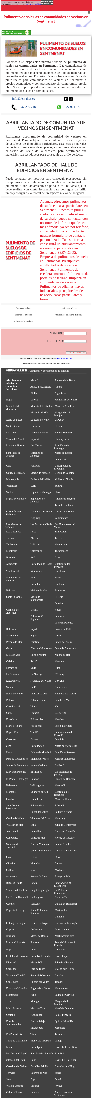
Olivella (10, 863)
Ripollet (34, 439)
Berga (33, 882)
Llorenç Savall (62, 439)
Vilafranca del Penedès (62, 565)
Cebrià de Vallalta (64, 472)
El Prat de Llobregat (17, 778)
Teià (8, 1001)
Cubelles (11, 903)
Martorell (60, 785)
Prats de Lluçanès (15, 942)
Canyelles (35, 831)
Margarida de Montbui (61, 1003)
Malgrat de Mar (38, 590)
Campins (59, 916)
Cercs (33, 949)
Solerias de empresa (23, 315)
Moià (9, 1047)
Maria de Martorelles (66, 745)
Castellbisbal (13, 706)
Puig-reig (35, 517)
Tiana (33, 1034)
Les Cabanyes (13, 531)
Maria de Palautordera (36, 598)
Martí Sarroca (13, 1008)
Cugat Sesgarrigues (40, 890)
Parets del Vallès (63, 641)
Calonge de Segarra (16, 923)
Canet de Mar (37, 837)
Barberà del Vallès (40, 479)
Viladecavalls (13, 571)
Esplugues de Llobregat (37, 500)
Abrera (34, 538)
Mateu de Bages (39, 935)
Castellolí (11, 1014)
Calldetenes (61, 687)
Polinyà (10, 700)
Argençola (11, 563)
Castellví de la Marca (41, 956)
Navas (58, 609)
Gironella (35, 426)
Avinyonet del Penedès (13, 579)
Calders (34, 1092)
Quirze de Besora (15, 472)
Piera (9, 752)
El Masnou (36, 771)
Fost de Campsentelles (13, 1023)
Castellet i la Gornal (41, 511)
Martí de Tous (37, 1008)
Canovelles (12, 837)
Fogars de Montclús (16, 988)
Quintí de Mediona (40, 850)
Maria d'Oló (36, 962)
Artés (57, 557)
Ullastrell (11, 962)
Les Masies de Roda (41, 524)
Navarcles (11, 667)
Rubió (33, 661)
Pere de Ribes (37, 968)
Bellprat (10, 590)
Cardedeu (11, 968)
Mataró (34, 380)
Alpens (58, 386)
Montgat (34, 1001)
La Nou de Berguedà (17, 897)
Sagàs (33, 635)
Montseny (60, 818)
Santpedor (60, 590)
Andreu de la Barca (65, 380)
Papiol (33, 994)
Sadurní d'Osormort (40, 975)
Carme (34, 739)
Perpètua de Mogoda (17, 1053)
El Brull (59, 426)
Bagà (9, 399)
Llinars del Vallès (39, 981)
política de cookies (33, 4)
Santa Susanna (14, 596)
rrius (32, 577)
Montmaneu (61, 988)
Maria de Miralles (64, 406)
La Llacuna (12, 432)
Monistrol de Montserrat (13, 407)
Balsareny (11, 785)
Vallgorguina (37, 785)
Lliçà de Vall (13, 654)
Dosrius (59, 603)
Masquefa (60, 1027)
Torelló (34, 732)
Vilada (33, 706)
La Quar (59, 419)
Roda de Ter (61, 897)
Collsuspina (36, 929)
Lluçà (58, 635)
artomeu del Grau (15, 1059)
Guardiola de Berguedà (61, 793)
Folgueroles (36, 719)
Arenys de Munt (39, 876)
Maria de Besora (63, 452)
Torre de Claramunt (16, 1040)
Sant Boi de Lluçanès (41, 1053)
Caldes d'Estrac (14, 1092)
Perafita (34, 641)
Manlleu (59, 719)
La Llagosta (36, 897)
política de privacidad (64, 358)
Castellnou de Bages (41, 563)
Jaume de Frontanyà (17, 765)
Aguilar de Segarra (65, 498)
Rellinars (11, 629)
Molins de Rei (62, 654)
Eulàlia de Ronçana (65, 778)
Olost (58, 857)
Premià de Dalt (63, 629)
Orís (8, 857)
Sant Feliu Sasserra (65, 752)
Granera (34, 712)
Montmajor (12, 994)
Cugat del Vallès (39, 811)
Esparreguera (62, 929)
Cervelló (59, 680)
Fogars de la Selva (40, 988)
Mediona (59, 870)
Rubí (57, 667)
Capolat (59, 975)
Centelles (60, 949)
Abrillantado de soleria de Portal (68, 315)
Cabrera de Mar (38, 1072)
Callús (33, 687)
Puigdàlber (36, 1014)
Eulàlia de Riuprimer (66, 903)
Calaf (33, 1059)
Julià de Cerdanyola (65, 824)
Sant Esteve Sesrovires (12, 807)
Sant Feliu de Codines (13, 454)
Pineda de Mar (62, 700)
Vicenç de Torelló (15, 975)
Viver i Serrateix (63, 432)
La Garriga (36, 674)
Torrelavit (60, 1034)
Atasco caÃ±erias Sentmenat (63, 1094)
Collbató (59, 765)
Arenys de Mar (63, 876)
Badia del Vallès (14, 693)
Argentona (11, 876)
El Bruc (59, 596)
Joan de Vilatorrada (65, 758)
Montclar (35, 863)
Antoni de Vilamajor (65, 850)
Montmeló (11, 550)
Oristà (58, 1079)
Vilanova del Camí (40, 818)
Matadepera (36, 1027)
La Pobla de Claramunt (60, 891)
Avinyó (58, 1085)
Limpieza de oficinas (68, 308)
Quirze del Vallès (64, 1021)
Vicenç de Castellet (65, 837)
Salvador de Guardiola (12, 845)
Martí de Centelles (64, 1008)
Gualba (10, 799)
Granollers (36, 799)
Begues (59, 863)
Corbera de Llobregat (66, 923)
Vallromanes (61, 517)
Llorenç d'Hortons (16, 445)
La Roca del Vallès (40, 419)
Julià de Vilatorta (64, 962)
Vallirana (35, 544)
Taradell (59, 981)
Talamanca (36, 550)
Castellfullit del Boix (66, 1047)
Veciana (34, 1085)
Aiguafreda (61, 393)
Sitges (58, 1072)
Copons (10, 929)
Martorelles (61, 910)
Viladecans (36, 571)
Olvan (33, 857)
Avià (32, 557)
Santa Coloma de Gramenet (39, 912)
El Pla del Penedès (16, 771)
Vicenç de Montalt (40, 472)
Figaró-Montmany (16, 498)
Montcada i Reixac (40, 1040)
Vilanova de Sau (39, 791)
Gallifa (10, 870)
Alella (33, 393)
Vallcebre (35, 903)
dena (8, 745)
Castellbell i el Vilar (65, 1059)
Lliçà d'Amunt (38, 654)
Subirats (59, 485)
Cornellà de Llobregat (12, 611)
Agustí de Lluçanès (40, 386)
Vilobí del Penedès (16, 439)
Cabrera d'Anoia (39, 432)
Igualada (10, 935)
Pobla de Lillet (38, 700)
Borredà (10, 557)
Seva (8, 1079)
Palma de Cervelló (64, 994)
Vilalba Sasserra (14, 1085)
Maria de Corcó (63, 799)
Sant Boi (59, 1053)
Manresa (59, 661)
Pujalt (9, 949)
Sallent (10, 687)
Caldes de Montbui (40, 752)
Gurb (9, 712)
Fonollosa (11, 719)
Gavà (9, 648)
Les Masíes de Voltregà (13, 526)
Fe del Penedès (63, 1014)
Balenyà (34, 778)
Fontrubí (35, 465)
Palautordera (37, 805)
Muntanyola (12, 479)
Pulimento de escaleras (23, 321)
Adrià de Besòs (14, 419)
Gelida (34, 609)
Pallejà (58, 1040)
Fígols (58, 492)
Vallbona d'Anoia (64, 479)
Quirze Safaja (37, 1021)
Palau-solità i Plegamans (37, 618)
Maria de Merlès (39, 412)
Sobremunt (12, 635)
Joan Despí (12, 831)
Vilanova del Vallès (16, 890)
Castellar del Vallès (16, 1066)
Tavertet (59, 538)
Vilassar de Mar (14, 824)
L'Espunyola (13, 680)
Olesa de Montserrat (41, 648)
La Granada (12, 674)
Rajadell (34, 629)
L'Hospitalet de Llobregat (62, 467)
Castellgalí (36, 1047)
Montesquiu (61, 544)
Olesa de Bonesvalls (65, 648)
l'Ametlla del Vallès (40, 680)
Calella (10, 661)
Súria (33, 485)
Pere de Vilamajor (40, 844)
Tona (33, 824)
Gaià (8, 465)
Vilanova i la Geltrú (65, 693)
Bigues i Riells (14, 882)
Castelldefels (37, 745)
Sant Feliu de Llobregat (61, 447)
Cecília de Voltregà (16, 818)
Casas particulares (23, 308)
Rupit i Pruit (12, 732)
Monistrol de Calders (41, 406)
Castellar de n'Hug (65, 1066)
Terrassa (10, 1072)
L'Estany (59, 674)
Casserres (11, 739)
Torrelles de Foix (64, 505)
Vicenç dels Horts (64, 968)
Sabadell (59, 805)
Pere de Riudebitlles (17, 758)
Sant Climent (13, 426)
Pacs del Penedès (64, 622)
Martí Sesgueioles (64, 935)
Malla (58, 577)
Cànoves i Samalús (65, 831)
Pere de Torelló (63, 844)
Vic (56, 706)
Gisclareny (60, 712)
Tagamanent (61, 550)
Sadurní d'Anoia (63, 811)
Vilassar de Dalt (38, 693)
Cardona (59, 584)
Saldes (9, 492)
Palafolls (59, 616)
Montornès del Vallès (66, 399)
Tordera (10, 538)
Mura (33, 667)
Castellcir (35, 584)
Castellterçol (61, 956)
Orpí (32, 1079)
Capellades (12, 981)
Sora (32, 870)
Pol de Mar (36, 725)
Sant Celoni (61, 531)
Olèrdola (59, 739)
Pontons (34, 942)
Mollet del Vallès (39, 758)
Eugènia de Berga (15, 910)
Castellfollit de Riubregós (14, 513)
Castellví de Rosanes (17, 956)
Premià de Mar (14, 641)
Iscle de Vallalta (38, 765)
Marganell (11, 791)
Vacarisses (11, 485)
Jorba (33, 531)
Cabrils (34, 399)
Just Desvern (37, 445)
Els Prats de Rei (14, 1034)
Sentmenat (60, 459)
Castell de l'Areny (64, 511)
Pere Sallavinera (63, 725)
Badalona (60, 571)
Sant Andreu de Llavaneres (62, 884)
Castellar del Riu (39, 1066)
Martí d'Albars (14, 725)
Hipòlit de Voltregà (40, 492)
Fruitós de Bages (39, 923)
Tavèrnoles (12, 544)
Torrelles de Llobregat (36, 454)
